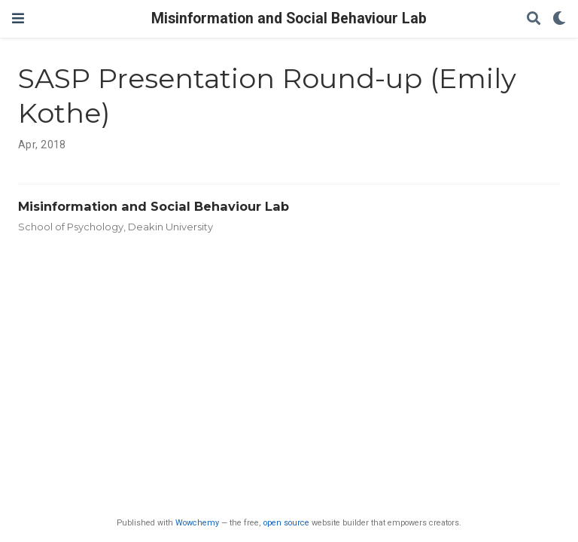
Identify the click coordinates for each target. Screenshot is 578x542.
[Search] (533, 19)
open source (286, 523)
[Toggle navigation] (18, 18)
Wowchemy (197, 523)
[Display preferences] (559, 19)
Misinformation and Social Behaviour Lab (289, 18)
